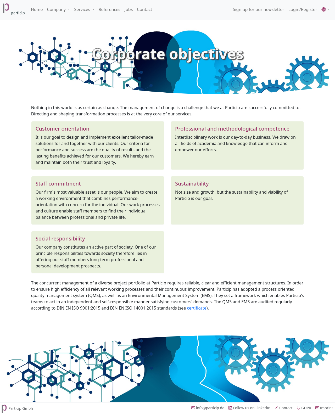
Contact (144, 9)
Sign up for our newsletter (258, 9)
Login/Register (302, 9)
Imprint (324, 407)
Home (37, 9)
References (109, 9)
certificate (196, 308)
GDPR (304, 407)
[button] (325, 9)
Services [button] (82, 9)
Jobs (129, 9)
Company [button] (57, 9)
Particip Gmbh (16, 408)
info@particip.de (207, 407)
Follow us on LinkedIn (249, 407)
